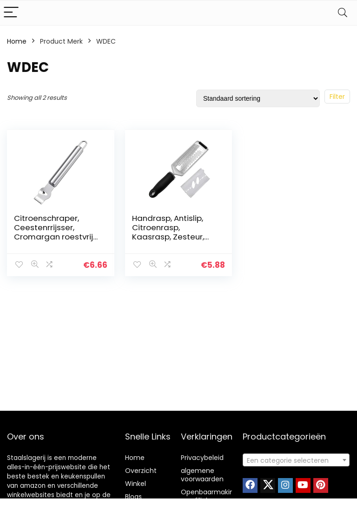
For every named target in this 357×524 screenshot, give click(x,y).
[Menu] (11, 12)
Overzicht (141, 470)
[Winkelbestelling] (258, 98)
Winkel (135, 483)
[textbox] (296, 460)
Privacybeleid (202, 457)
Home (16, 41)
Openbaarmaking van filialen (209, 496)
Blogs (133, 496)
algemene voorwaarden (202, 475)
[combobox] (296, 459)
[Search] (342, 12)
